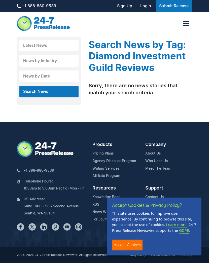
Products (102, 144)
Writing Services (106, 168)
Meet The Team (158, 168)
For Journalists (104, 219)
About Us (153, 153)
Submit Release (174, 6)
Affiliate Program (106, 176)
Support (154, 188)
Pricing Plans (103, 153)
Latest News (35, 46)
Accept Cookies (127, 244)
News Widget (103, 212)
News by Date (36, 76)
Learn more (176, 224)
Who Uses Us (156, 161)
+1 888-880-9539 (36, 6)
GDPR (184, 230)
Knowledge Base (106, 197)
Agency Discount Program (114, 161)
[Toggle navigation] (186, 23)
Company (155, 144)
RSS (95, 204)
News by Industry (40, 61)
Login (145, 6)
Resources (104, 188)
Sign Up (124, 6)
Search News (35, 92)
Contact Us (154, 197)
